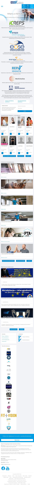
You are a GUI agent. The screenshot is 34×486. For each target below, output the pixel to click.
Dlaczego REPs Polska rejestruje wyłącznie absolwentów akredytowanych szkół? (14, 298)
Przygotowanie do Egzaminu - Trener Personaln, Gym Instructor (16, 481)
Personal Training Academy (5, 241)
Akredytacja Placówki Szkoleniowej (18, 477)
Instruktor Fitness (4, 173)
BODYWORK (3, 209)
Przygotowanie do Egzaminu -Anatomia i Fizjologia (11, 484)
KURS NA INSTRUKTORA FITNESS (7, 253)
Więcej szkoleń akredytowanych (8, 260)
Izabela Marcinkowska (29, 127)
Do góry (29, 260)
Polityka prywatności (23, 484)
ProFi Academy (3, 177)
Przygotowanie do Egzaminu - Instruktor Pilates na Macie (17, 482)
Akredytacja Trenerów (27, 477)
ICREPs (17, 445)
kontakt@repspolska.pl (7, 464)
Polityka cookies (5, 477)
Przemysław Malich (12, 146)
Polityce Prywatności (21, 453)
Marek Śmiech (4, 126)
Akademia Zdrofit (4, 257)
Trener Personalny (4, 189)
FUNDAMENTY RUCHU (5, 205)
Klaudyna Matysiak (20, 127)
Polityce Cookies (13, 453)
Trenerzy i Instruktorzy (10, 101)
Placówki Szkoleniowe (23, 101)
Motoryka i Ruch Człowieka (6, 221)
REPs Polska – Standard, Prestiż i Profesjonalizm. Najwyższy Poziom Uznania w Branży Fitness (16, 318)
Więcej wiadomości (13, 329)
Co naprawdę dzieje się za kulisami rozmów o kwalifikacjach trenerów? (12, 278)
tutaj (23, 452)
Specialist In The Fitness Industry (3, 131)
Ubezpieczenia (11, 478)
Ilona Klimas (12, 126)
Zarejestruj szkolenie (20, 260)
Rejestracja (17, 440)
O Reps (10, 477)
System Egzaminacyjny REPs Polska (19, 478)
